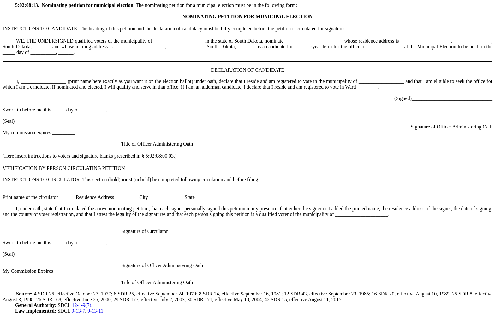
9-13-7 (78, 310)
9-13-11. (95, 310)
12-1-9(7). (82, 305)
